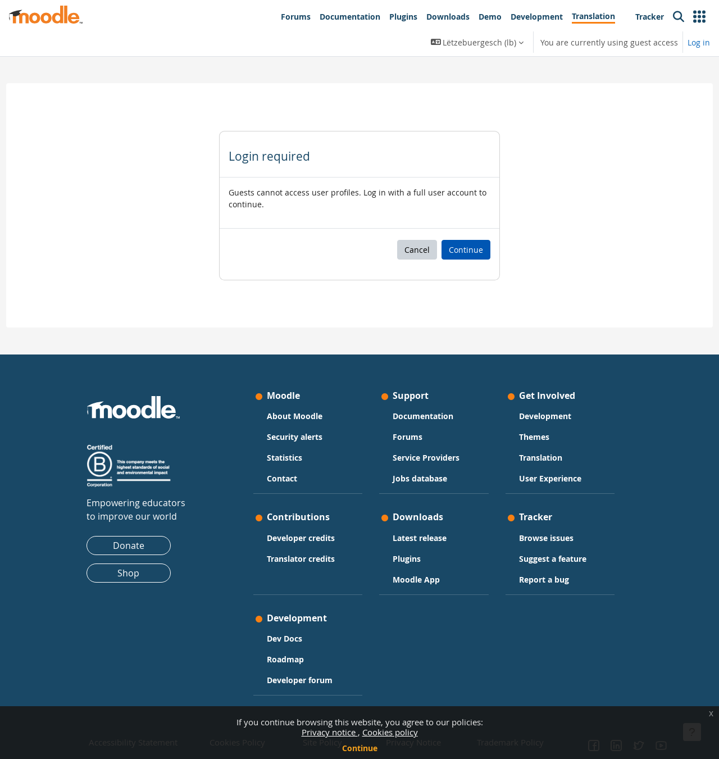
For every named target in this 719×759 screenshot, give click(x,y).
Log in (699, 42)
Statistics (284, 457)
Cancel (417, 249)
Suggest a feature (552, 558)
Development (545, 416)
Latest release (420, 538)
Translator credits (301, 558)
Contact (282, 478)
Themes (534, 436)
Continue (359, 748)
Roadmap (285, 659)
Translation (540, 457)
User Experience (550, 478)
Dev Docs (284, 638)
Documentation (423, 416)
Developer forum (300, 680)
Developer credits (301, 538)
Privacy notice (330, 732)
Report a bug (544, 579)
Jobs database (420, 478)
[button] (699, 17)
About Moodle (294, 416)
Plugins (407, 558)
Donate (128, 545)
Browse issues (546, 538)
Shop (128, 573)
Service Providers (426, 457)
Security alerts (294, 436)
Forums (407, 436)
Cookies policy (390, 732)
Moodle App (416, 579)
